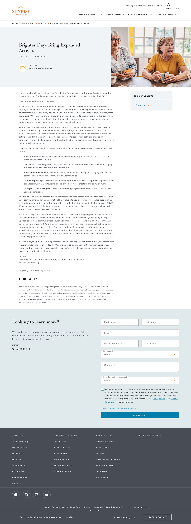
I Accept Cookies (157, 517)
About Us (17, 436)
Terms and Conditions (60, 507)
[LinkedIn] (36, 494)
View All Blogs (102, 477)
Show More (141, 105)
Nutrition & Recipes (105, 442)
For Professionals (149, 436)
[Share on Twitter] (30, 278)
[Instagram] (26, 494)
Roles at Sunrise (61, 459)
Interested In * (109, 351)
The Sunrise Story (20, 442)
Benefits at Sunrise (62, 447)
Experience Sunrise (88, 14)
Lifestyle (42, 23)
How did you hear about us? (115, 377)
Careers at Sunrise (65, 436)
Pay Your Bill (18, 471)
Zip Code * (150, 344)
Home (15, 23)
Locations (16, 459)
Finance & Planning (105, 465)
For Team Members (63, 465)
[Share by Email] (35, 278)
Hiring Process (60, 453)
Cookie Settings (123, 517)
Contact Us (17, 483)
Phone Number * (113, 344)
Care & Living (113, 14)
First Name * (111, 322)
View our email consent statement (117, 408)
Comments (110, 365)
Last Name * (151, 322)
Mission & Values (19, 447)
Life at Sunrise (60, 442)
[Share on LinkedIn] (24, 278)
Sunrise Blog (28, 23)
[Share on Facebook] (19, 278)
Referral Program (20, 477)
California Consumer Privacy (116, 507)
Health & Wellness (104, 447)
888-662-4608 (155, 6)
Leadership (17, 453)
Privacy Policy (159, 399)
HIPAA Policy (87, 507)
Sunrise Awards (19, 465)
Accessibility (98, 507)
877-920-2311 (23, 349)
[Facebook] (15, 494)
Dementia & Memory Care (108, 459)
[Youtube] (47, 494)
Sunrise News (102, 471)
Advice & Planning (138, 14)
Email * (108, 333)
